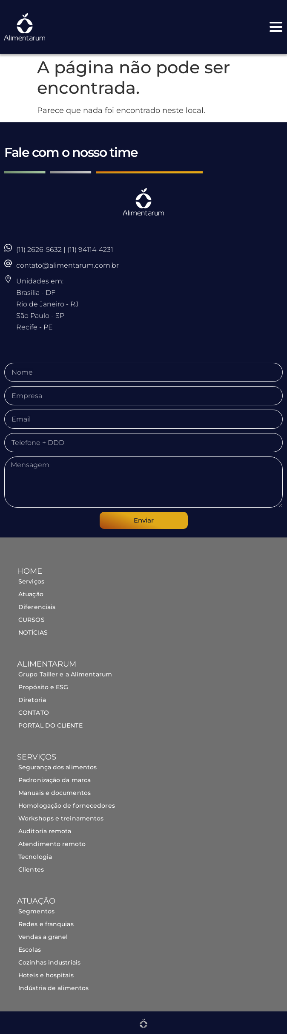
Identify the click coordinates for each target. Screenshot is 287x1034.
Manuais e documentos (54, 793)
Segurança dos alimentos (57, 767)
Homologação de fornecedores (66, 805)
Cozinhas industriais (49, 962)
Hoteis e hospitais (46, 975)
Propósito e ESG (43, 687)
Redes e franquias (46, 924)
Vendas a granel (43, 937)
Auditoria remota (45, 831)
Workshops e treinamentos (60, 818)
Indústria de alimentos (54, 988)
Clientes (31, 869)
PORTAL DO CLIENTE (50, 725)
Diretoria (32, 700)
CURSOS (31, 620)
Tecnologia (35, 857)
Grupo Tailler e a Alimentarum (65, 674)
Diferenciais (36, 607)
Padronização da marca (54, 780)
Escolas (29, 949)
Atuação (30, 594)
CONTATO (33, 712)
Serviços (31, 581)
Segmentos (37, 911)
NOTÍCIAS (33, 632)
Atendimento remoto (52, 844)
